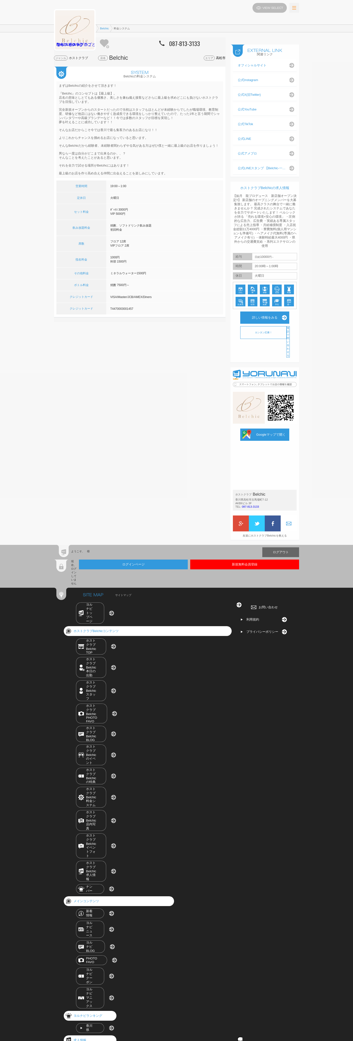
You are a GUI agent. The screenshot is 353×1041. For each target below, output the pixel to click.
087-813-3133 (250, 516)
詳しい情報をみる (264, 322)
